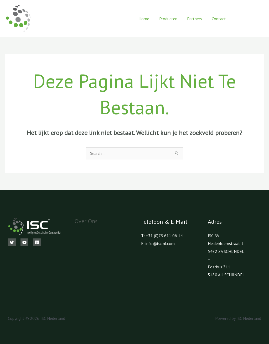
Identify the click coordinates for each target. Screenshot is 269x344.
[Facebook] (238, 19)
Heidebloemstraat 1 (226, 243)
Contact (220, 18)
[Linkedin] (37, 242)
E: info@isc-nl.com (158, 243)
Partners (196, 18)
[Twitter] (12, 242)
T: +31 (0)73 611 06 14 (162, 235)
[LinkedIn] (262, 19)
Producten (172, 18)
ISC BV (213, 235)
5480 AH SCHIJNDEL (226, 274)
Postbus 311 (219, 266)
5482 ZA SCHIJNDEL (226, 251)
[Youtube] (250, 19)
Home (148, 18)
